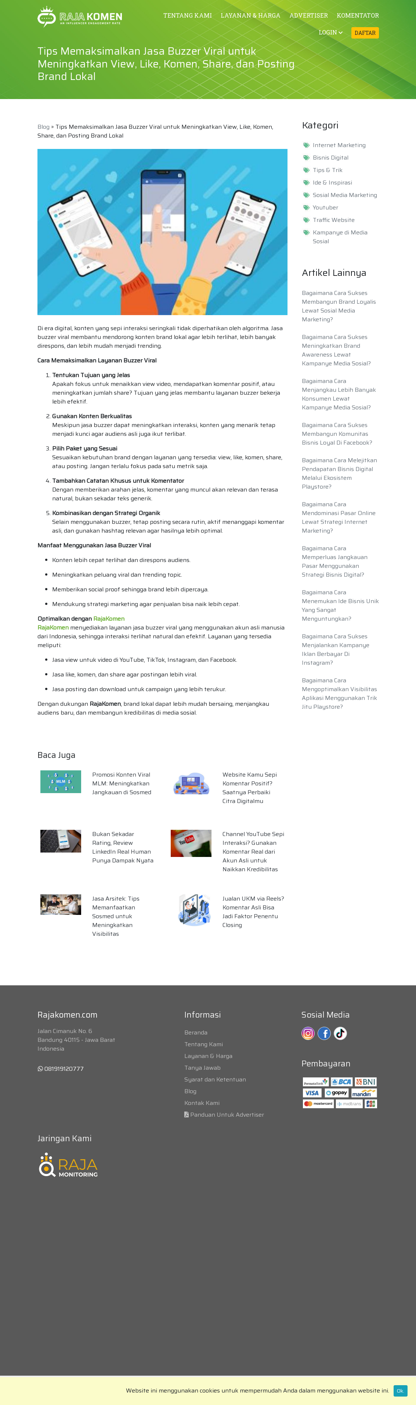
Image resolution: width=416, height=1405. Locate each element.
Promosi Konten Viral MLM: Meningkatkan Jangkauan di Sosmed (121, 783)
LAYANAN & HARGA (251, 15)
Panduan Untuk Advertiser (227, 1114)
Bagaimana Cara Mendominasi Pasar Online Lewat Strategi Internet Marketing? (339, 517)
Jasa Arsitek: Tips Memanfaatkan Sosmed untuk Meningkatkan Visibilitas (116, 916)
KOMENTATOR (358, 15)
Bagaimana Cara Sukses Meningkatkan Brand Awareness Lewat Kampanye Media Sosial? (336, 350)
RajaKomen (108, 618)
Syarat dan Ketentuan (215, 1079)
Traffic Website (334, 220)
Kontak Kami (202, 1102)
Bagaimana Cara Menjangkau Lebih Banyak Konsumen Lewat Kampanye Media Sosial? (339, 394)
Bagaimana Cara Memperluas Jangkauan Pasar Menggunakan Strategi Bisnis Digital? (335, 561)
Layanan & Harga (208, 1056)
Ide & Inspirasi (332, 182)
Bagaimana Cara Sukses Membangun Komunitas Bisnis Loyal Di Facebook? (337, 433)
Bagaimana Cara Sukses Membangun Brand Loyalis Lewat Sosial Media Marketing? (339, 306)
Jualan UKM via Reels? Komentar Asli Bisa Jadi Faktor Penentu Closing (253, 912)
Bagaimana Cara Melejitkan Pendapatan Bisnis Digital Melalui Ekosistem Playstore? (339, 473)
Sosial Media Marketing (345, 195)
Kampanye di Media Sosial (340, 237)
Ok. (400, 1391)
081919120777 (61, 1068)
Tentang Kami (203, 1044)
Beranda (195, 1032)
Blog (43, 126)
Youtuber (325, 207)
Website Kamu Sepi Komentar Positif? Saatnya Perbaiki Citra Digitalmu (250, 788)
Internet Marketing (339, 145)
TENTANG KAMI (187, 15)
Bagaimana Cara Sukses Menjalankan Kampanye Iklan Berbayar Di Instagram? (335, 649)
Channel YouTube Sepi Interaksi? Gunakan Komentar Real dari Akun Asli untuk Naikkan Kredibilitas (253, 851)
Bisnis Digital (330, 157)
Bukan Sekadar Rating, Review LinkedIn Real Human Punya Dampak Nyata (122, 847)
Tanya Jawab (202, 1067)
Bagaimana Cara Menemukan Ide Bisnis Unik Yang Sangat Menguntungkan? (340, 605)
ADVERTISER (308, 15)
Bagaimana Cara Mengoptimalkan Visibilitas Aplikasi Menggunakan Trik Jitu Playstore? (339, 693)
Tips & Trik (328, 170)
